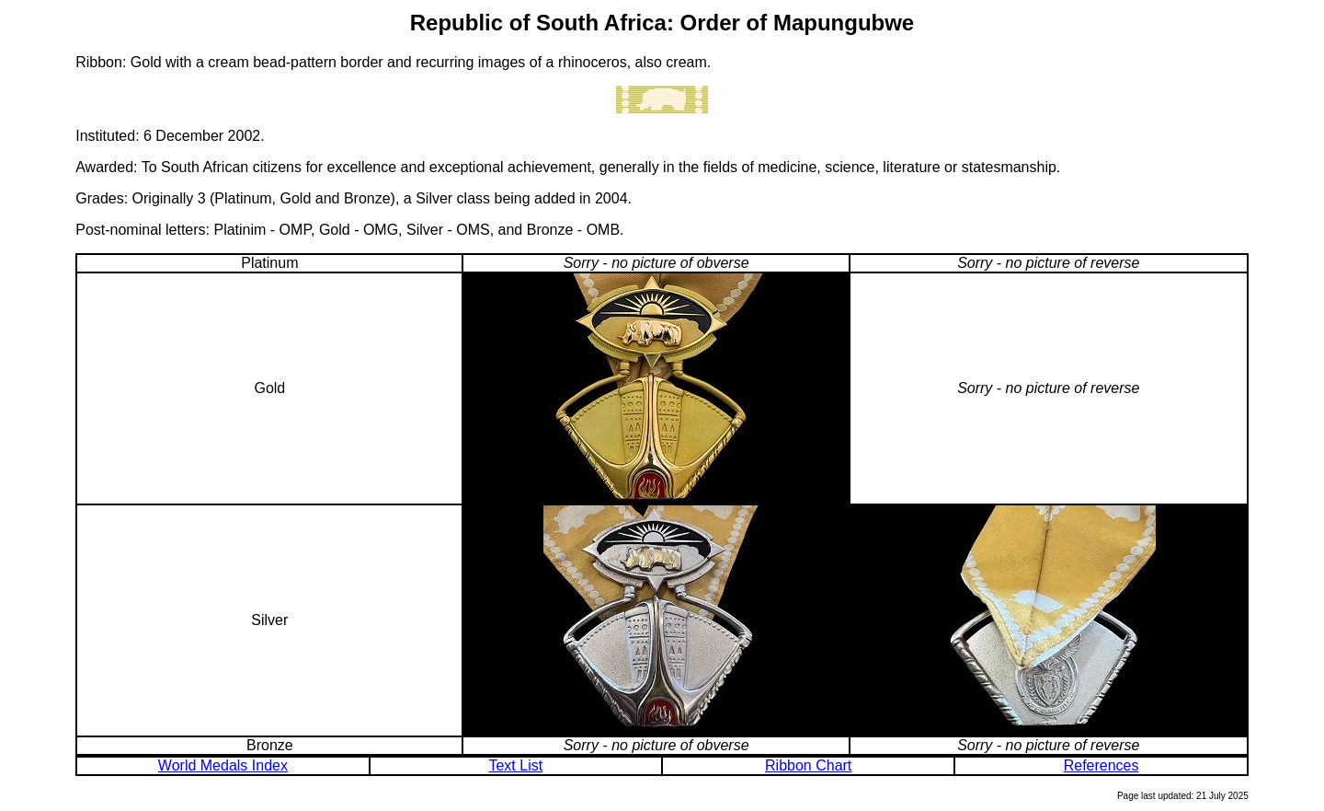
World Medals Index (223, 765)
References (1101, 765)
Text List (515, 765)
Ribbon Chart (808, 765)
